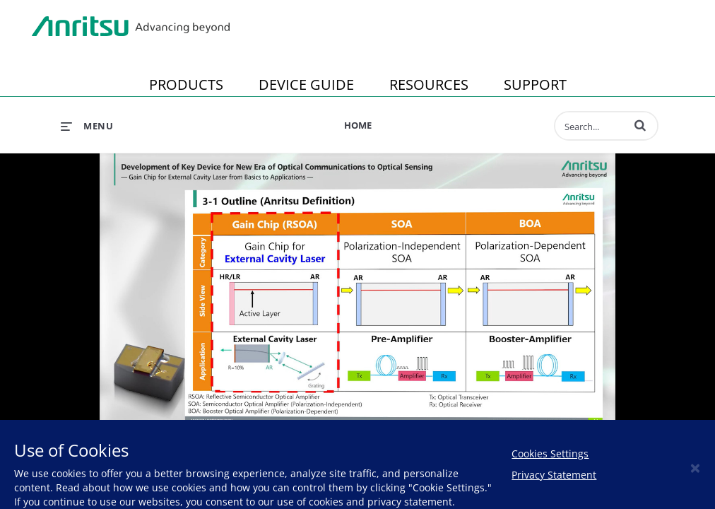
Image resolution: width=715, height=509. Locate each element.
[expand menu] (87, 126)
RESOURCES (428, 84)
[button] (640, 125)
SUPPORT (535, 84)
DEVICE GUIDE (306, 84)
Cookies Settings (550, 453)
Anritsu (131, 26)
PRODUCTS (186, 84)
